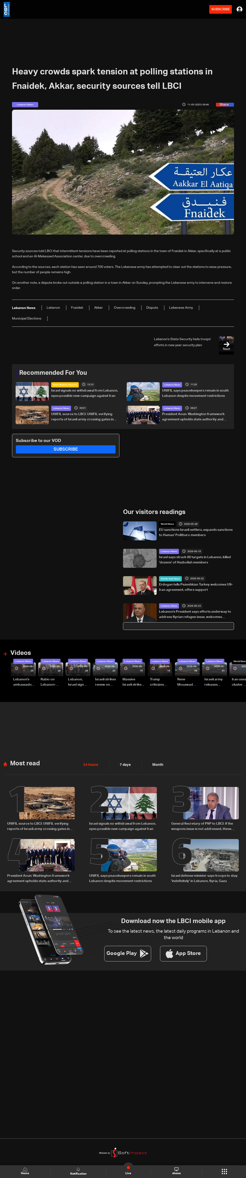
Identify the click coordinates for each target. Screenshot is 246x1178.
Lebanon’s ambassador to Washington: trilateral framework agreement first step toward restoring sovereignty (23, 682)
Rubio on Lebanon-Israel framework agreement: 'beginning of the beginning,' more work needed (51, 682)
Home (25, 1171)
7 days (124, 765)
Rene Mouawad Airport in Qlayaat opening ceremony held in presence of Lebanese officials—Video (186, 682)
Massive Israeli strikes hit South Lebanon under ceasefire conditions (133, 682)
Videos (20, 653)
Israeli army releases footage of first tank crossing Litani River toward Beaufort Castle (213, 682)
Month (156, 765)
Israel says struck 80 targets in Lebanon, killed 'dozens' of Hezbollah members (195, 560)
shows (176, 1171)
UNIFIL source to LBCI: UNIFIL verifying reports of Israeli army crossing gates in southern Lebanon (82, 417)
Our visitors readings (154, 512)
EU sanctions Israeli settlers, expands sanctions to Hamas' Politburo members (196, 532)
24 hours (90, 765)
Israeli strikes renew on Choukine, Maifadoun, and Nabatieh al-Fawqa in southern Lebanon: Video (105, 682)
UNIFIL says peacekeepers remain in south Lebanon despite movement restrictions (195, 393)
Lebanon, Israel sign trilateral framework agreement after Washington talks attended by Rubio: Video (78, 682)
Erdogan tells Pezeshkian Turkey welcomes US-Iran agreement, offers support (196, 587)
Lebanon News (172, 385)
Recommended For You (53, 373)
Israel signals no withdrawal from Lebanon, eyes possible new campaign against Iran (84, 393)
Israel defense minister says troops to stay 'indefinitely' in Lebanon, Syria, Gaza (204, 878)
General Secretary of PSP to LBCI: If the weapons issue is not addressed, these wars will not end (202, 826)
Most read (25, 763)
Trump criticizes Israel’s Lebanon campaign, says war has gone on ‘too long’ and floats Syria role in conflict (161, 682)
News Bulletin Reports (65, 385)
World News (167, 524)
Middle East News (170, 578)
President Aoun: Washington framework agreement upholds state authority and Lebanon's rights (193, 417)
